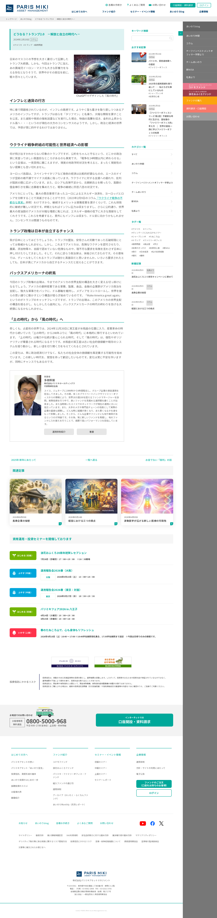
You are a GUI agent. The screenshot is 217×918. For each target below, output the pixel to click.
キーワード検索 (140, 31)
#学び (155, 244)
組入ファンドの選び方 (63, 783)
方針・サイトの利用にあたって (150, 767)
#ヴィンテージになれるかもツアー (146, 232)
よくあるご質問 (137, 4)
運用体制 (57, 789)
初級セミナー (101, 761)
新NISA (135, 201)
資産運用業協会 (131, 841)
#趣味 (141, 255)
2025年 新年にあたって (23, 460)
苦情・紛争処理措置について (108, 841)
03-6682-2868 (88, 888)
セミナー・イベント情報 (142, 11)
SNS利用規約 (72, 835)
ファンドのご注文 (154, 784)
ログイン (204, 5)
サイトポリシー (25, 835)
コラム (34, 39)
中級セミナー (101, 767)
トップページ (11, 19)
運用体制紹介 (59, 431)
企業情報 (203, 11)
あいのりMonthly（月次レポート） (69, 804)
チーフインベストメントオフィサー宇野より (152, 182)
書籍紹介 (15, 797)
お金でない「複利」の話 (159, 460)
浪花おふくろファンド (63, 767)
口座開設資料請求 (183, 5)
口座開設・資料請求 (134, 720)
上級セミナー (101, 773)
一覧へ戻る (91, 460)
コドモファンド (60, 761)
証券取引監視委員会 (150, 841)
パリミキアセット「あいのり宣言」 (27, 767)
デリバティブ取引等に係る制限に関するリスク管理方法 (43, 841)
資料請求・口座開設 (196, 108)
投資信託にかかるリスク (81, 841)
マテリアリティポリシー (146, 835)
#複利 (134, 255)
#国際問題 (38, 44)
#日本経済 (143, 251)
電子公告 (140, 773)
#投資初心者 (154, 248)
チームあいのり (139, 191)
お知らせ (23, 823)
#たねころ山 (154, 236)
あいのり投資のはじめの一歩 (24, 779)
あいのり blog (177, 11)
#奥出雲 (146, 244)
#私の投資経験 (157, 251)
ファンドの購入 (194, 100)
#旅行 (134, 251)
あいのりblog (25, 19)
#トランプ (27, 44)
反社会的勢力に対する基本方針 (95, 835)
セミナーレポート (103, 779)
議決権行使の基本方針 (122, 835)
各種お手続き (115, 4)
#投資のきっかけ (139, 248)
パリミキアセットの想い (22, 761)
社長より (136, 210)
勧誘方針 (40, 835)
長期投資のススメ (19, 785)
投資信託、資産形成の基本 (23, 773)
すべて (134, 154)
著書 (91, 431)
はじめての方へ (79, 11)
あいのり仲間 (138, 163)
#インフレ (147, 229)
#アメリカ (17, 44)
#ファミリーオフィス (152, 240)
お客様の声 (16, 791)
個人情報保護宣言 (55, 835)
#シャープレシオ (139, 236)
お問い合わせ (159, 4)
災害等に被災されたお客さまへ (32, 847)
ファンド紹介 (108, 11)
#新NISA (166, 248)
